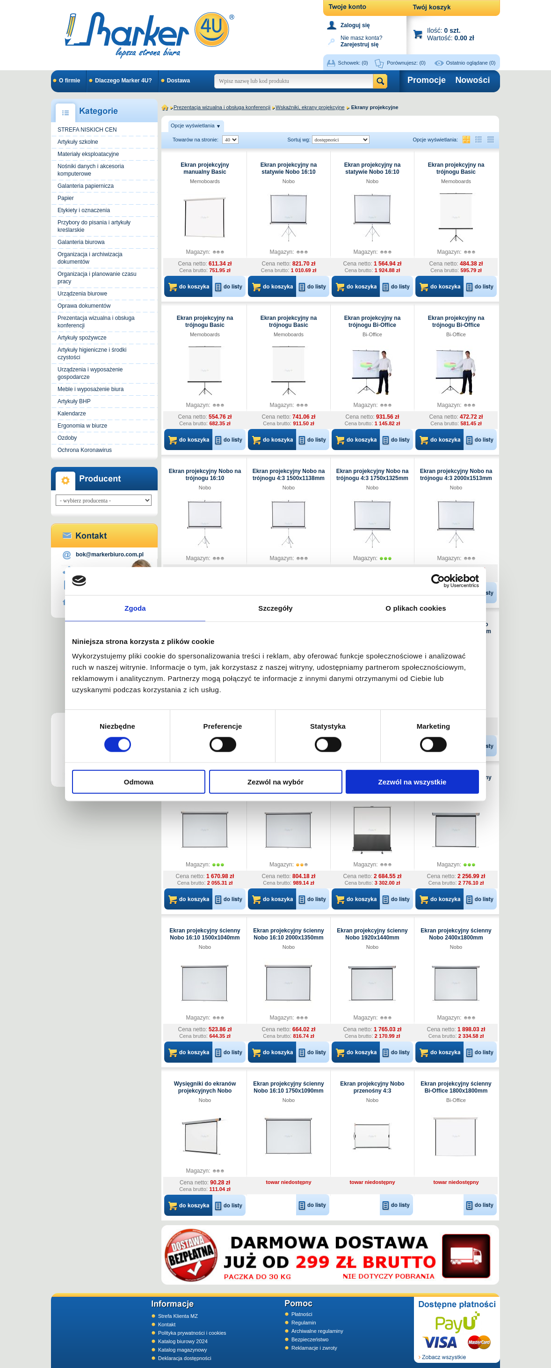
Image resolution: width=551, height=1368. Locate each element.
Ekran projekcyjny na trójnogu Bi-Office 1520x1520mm (372, 325)
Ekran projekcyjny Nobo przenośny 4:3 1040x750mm (372, 1090)
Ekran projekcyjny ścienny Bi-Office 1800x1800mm (455, 1087)
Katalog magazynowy (182, 1350)
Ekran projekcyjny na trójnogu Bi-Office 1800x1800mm (456, 325)
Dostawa (178, 80)
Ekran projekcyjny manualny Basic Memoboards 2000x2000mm (205, 175)
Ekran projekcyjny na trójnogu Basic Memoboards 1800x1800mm (205, 328)
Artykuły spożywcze (82, 337)
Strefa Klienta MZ (178, 1316)
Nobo (289, 181)
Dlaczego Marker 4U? (123, 80)
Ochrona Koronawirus (85, 450)
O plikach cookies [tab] (415, 608)
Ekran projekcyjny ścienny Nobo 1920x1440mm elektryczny (372, 937)
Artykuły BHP (74, 401)
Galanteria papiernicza (86, 186)
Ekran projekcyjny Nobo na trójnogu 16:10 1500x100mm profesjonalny (205, 478)
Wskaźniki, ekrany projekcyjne (310, 107)
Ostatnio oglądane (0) (471, 63)
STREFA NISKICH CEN (87, 129)
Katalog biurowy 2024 (183, 1341)
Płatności (301, 1314)
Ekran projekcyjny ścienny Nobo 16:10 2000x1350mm (288, 934)
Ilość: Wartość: (450, 34)
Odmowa (138, 782)
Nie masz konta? (361, 40)
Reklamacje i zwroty (314, 1348)
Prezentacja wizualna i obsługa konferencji (96, 322)
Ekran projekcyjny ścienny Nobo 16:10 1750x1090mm (288, 1087)
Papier (66, 198)
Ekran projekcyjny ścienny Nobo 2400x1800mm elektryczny (455, 937)
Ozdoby (67, 438)
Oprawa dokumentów (84, 306)
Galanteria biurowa (81, 242)
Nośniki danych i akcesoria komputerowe (91, 170)
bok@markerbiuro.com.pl (110, 554)
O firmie (69, 80)
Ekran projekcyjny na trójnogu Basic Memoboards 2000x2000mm (289, 328)
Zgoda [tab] (135, 608)
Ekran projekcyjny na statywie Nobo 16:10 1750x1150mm (289, 172)
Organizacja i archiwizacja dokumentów (90, 258)
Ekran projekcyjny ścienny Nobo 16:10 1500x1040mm (204, 934)
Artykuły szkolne (78, 142)
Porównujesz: (406, 63)
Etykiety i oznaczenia (84, 210)
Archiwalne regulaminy (317, 1331)
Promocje (426, 80)
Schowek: (353, 63)
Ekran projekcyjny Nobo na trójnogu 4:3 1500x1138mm (289, 474)
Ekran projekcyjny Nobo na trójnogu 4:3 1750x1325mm (372, 474)
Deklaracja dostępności (184, 1358)
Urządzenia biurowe (82, 293)
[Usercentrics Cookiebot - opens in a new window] (438, 581)
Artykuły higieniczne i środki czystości (92, 354)
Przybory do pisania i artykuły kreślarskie (94, 226)
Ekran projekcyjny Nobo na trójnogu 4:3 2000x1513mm (456, 474)
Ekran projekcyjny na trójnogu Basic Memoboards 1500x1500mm (456, 175)
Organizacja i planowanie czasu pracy (97, 278)
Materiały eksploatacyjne (88, 154)
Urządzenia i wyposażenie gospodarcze (90, 373)
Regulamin (303, 1322)
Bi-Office (372, 334)
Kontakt (166, 1324)
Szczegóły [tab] (275, 608)
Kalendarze (72, 413)
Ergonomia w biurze (82, 425)
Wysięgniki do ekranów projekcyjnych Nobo (205, 1087)
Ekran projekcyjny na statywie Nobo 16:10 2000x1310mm (372, 172)
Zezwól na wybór (275, 782)
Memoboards (205, 181)
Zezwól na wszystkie (412, 782)
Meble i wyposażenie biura (90, 389)
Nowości (472, 80)
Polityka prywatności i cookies (192, 1333)
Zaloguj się (355, 25)
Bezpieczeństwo (310, 1339)
